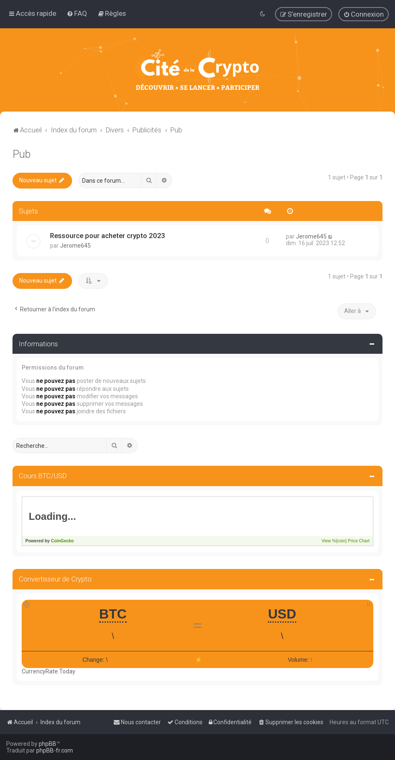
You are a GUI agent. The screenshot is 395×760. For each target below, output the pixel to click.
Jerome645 (75, 245)
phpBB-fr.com (54, 750)
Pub (21, 154)
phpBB (47, 743)
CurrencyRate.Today (48, 671)
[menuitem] (77, 13)
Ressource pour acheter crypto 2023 (107, 235)
